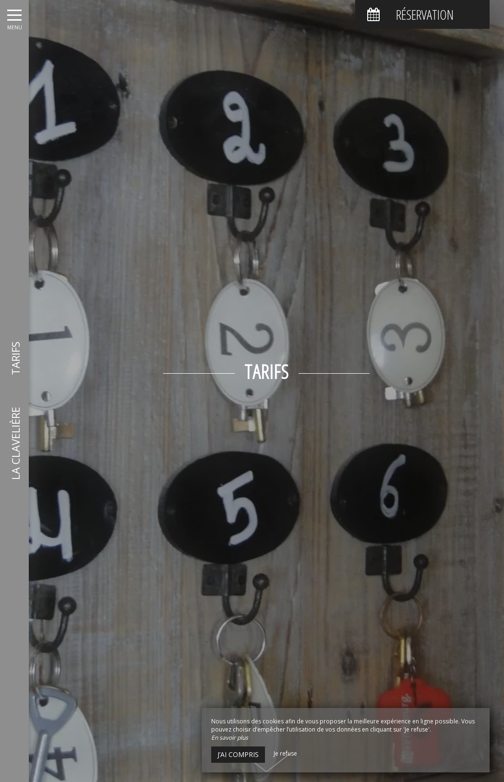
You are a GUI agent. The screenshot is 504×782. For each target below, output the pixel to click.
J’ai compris (238, 754)
